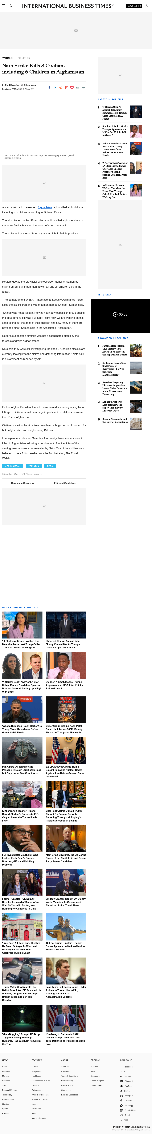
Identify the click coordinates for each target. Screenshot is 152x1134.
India (93, 1071)
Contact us (65, 1071)
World (4, 1067)
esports (35, 1104)
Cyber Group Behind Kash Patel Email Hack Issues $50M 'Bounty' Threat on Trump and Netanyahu (64, 729)
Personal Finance (9, 1090)
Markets (5, 1076)
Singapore (95, 1076)
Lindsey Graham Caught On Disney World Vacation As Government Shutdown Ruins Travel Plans (66, 902)
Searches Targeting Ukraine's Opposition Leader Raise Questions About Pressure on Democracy (114, 388)
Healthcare (36, 1076)
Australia (94, 1067)
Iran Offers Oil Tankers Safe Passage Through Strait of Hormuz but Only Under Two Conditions (21, 770)
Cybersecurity (37, 1090)
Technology (7, 1095)
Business (6, 1081)
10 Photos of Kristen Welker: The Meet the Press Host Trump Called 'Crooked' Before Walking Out (21, 644)
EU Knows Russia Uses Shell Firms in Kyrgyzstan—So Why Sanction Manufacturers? (114, 369)
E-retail (35, 1067)
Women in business (40, 1099)
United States (96, 1085)
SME (4, 1085)
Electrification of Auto (41, 1081)
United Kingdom (97, 1081)
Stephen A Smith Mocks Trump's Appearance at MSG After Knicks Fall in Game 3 (64, 685)
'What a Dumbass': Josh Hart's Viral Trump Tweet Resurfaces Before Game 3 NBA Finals (22, 729)
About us (65, 1067)
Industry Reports (39, 1118)
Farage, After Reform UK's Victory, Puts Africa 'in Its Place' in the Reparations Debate (114, 350)
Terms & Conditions (69, 1076)
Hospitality (36, 1071)
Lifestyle (5, 1104)
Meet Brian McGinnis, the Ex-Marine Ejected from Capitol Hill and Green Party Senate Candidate (66, 858)
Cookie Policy (67, 1085)
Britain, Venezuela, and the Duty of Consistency (115, 420)
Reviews (5, 1113)
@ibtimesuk (30, 85)
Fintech (35, 1113)
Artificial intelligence (40, 1095)
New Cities (36, 1109)
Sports (5, 1109)
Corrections (66, 1090)
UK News (6, 1071)
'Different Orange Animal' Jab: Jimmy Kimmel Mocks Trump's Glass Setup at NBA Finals (63, 644)
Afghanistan (45, 207)
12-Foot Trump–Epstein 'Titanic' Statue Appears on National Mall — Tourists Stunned (65, 946)
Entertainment (8, 1099)
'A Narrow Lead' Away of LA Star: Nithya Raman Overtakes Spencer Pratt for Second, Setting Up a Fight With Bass (115, 170)
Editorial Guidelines (65, 483)
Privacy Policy (67, 1081)
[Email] (77, 87)
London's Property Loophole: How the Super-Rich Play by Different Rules (112, 406)
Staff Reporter (12, 85)
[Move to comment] (83, 87)
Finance (35, 1085)
